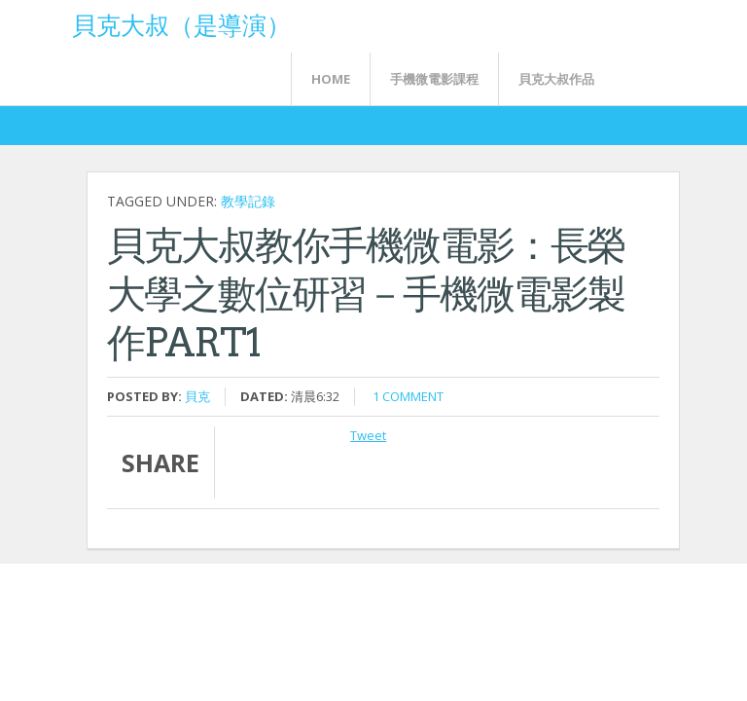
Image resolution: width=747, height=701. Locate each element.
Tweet (368, 435)
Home (330, 79)
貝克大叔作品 (556, 79)
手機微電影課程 (434, 79)
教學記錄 (248, 201)
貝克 (197, 396)
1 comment (408, 396)
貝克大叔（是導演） (181, 23)
